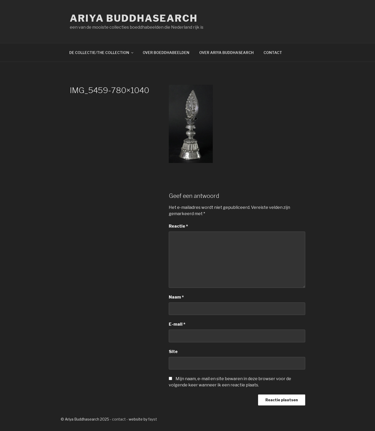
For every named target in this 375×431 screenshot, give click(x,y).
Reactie (178, 226)
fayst (152, 419)
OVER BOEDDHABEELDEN (166, 52)
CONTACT (273, 52)
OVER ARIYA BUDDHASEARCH (226, 52)
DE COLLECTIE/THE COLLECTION (101, 52)
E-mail (177, 324)
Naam (176, 297)
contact (119, 419)
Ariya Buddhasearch (134, 18)
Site (173, 351)
